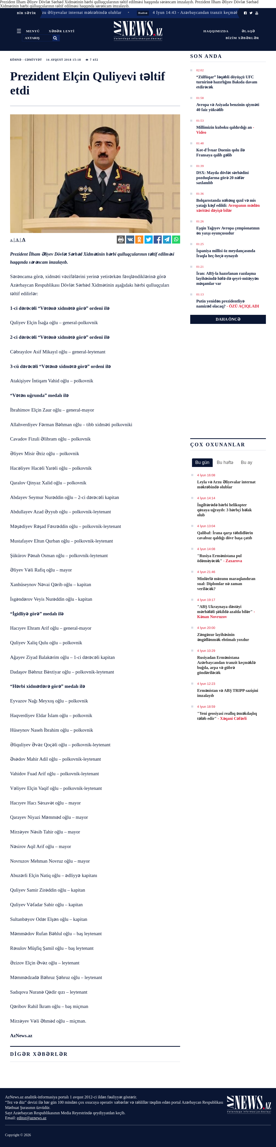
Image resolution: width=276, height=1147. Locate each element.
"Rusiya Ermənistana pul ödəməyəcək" (219, 558)
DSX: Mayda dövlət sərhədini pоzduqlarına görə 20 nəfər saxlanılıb (222, 178)
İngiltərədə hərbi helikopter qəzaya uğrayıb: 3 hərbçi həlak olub (224, 510)
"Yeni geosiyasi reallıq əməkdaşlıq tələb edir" (227, 716)
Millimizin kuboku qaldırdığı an (225, 129)
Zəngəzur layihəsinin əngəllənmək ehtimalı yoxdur (223, 637)
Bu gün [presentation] (202, 462)
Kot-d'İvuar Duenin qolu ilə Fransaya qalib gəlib (220, 152)
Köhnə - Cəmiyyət (26, 59)
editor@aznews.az (31, 1118)
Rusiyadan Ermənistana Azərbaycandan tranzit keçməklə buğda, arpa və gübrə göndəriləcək (226, 665)
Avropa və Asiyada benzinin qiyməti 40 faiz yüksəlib (227, 107)
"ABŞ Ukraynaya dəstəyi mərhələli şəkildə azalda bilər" (226, 611)
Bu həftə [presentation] (225, 462)
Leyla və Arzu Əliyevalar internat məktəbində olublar (226, 484)
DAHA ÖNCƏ (228, 319)
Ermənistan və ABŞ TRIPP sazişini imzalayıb (227, 693)
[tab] (202, 462)
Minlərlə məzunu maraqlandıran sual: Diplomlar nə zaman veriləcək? (226, 584)
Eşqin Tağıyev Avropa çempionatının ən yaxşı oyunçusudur (228, 230)
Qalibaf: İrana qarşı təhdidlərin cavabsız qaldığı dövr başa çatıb (225, 535)
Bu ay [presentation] (246, 462)
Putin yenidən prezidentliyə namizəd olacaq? (227, 303)
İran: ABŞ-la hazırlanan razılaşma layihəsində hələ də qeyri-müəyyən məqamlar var (227, 278)
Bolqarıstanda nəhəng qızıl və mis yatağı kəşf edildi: (228, 205)
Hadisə (149, 13)
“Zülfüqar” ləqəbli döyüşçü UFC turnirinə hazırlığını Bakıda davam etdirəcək (226, 82)
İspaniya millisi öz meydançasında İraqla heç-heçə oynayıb (225, 253)
